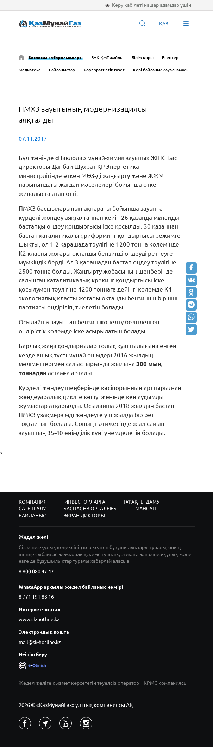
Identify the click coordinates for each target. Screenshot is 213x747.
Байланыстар (62, 70)
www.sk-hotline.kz (39, 619)
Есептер (170, 57)
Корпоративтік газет (104, 70)
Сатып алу (32, 508)
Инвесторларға (84, 502)
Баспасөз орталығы (90, 508)
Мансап (145, 508)
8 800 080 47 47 (36, 571)
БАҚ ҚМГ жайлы (107, 57)
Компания (33, 502)
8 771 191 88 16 (36, 597)
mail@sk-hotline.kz (40, 642)
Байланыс (32, 515)
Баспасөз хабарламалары (55, 57)
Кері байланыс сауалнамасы (161, 70)
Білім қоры (143, 57)
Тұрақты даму (141, 502)
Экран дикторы (84, 515)
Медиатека (29, 70)
